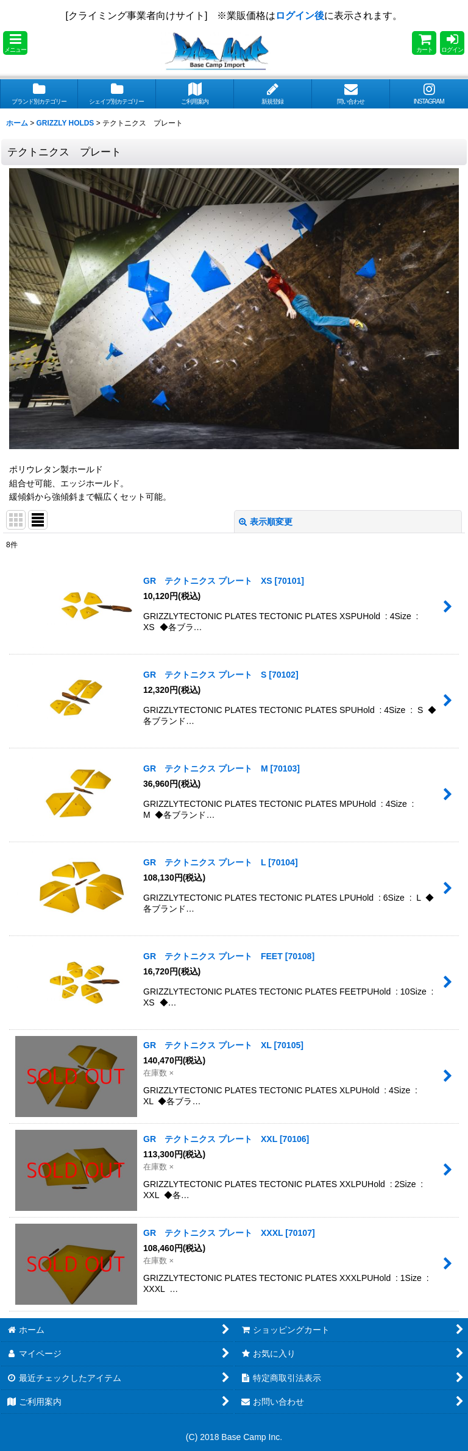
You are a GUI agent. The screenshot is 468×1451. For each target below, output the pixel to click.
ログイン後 (299, 15)
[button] (15, 43)
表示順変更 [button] (265, 522)
